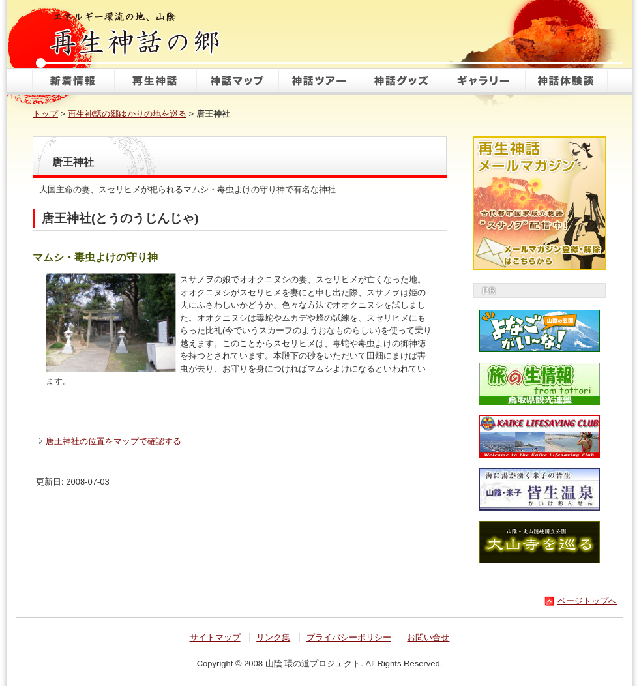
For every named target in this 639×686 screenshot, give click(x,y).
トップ (45, 114)
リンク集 (273, 637)
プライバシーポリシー (348, 637)
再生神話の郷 (137, 32)
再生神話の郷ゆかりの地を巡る (127, 114)
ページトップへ (587, 601)
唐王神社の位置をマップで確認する (113, 441)
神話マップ (237, 81)
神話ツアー (319, 81)
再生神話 (155, 81)
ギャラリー (484, 81)
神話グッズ (402, 81)
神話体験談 (566, 81)
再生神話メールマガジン (539, 203)
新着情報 (73, 81)
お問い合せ (428, 637)
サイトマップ (215, 637)
